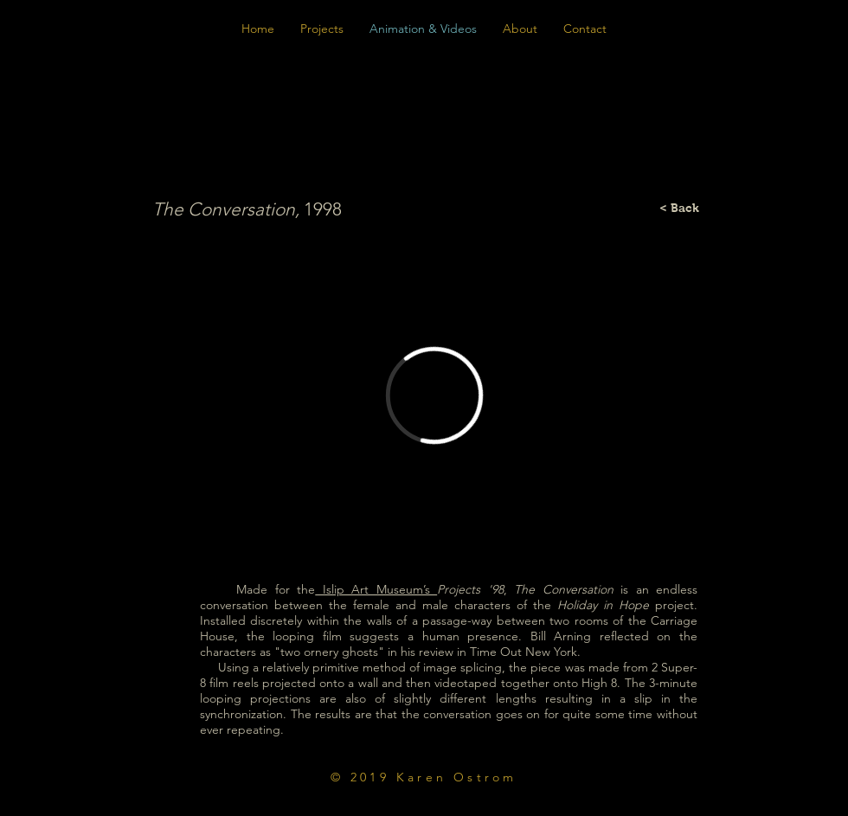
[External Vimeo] (434, 395)
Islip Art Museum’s (376, 589)
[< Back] (679, 208)
